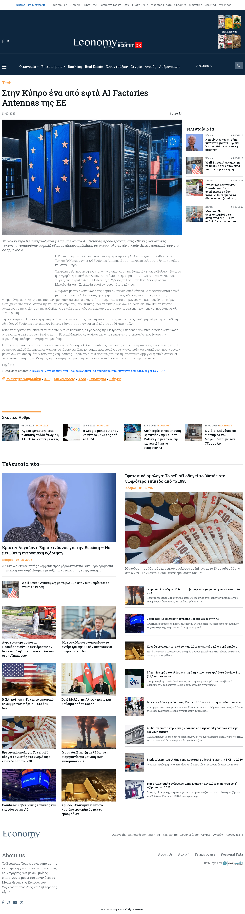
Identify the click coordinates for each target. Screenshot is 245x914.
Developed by (223, 864)
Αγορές (150, 66)
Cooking (210, 5)
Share (176, 113)
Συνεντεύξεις (117, 66)
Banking (75, 66)
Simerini (76, 5)
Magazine (195, 5)
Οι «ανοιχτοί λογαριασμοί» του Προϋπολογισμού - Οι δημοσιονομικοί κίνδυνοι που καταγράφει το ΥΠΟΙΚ (97, 371)
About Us (163, 855)
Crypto (136, 66)
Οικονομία (27, 66)
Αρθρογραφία (169, 66)
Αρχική (183, 855)
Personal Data (231, 855)
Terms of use (204, 855)
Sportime (90, 5)
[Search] (214, 65)
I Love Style (140, 5)
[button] (4, 66)
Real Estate (94, 66)
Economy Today (110, 5)
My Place (225, 5)
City (126, 5)
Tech (7, 82)
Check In (180, 5)
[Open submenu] (38, 66)
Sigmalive (60, 5)
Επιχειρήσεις (52, 66)
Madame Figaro (161, 5)
